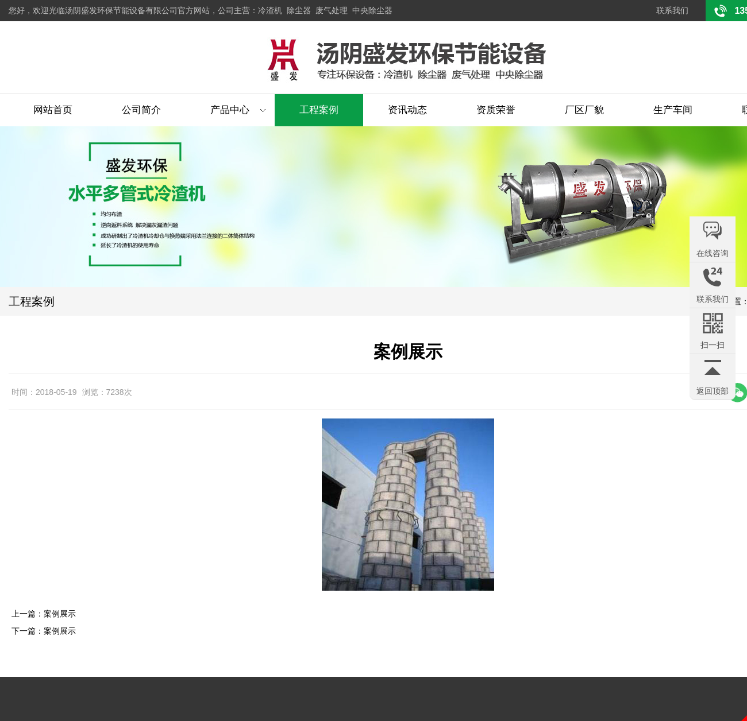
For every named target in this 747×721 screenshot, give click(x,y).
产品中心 (229, 109)
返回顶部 (712, 391)
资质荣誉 (495, 109)
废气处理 (331, 10)
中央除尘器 (372, 10)
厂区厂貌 (584, 109)
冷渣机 (270, 10)
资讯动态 (407, 109)
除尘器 (299, 10)
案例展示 (60, 613)
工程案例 (318, 109)
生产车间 (672, 109)
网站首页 (52, 109)
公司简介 (141, 109)
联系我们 (672, 10)
